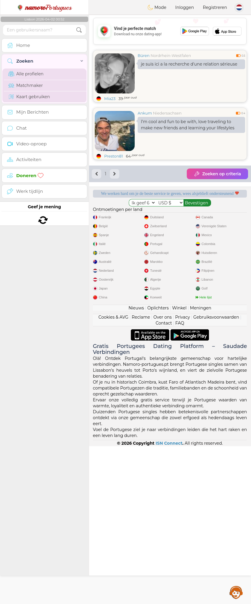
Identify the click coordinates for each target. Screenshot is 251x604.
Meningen (200, 465)
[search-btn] (79, 30)
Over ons (162, 475)
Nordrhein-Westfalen (171, 55)
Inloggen (184, 7)
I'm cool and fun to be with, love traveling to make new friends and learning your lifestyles (187, 125)
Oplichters (158, 465)
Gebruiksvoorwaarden (216, 475)
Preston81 (113, 156)
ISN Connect (169, 601)
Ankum (145, 113)
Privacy (182, 475)
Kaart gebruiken (29, 97)
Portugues (44, 7)
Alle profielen (26, 74)
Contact (164, 481)
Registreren (215, 7)
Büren (143, 55)
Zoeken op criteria (217, 174)
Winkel (179, 465)
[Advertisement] (170, 31)
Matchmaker (25, 85)
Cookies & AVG (113, 475)
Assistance (236, 592)
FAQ (179, 481)
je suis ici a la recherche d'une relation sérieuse (189, 64)
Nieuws (136, 465)
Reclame (141, 475)
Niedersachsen (167, 113)
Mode (156, 7)
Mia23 (109, 98)
